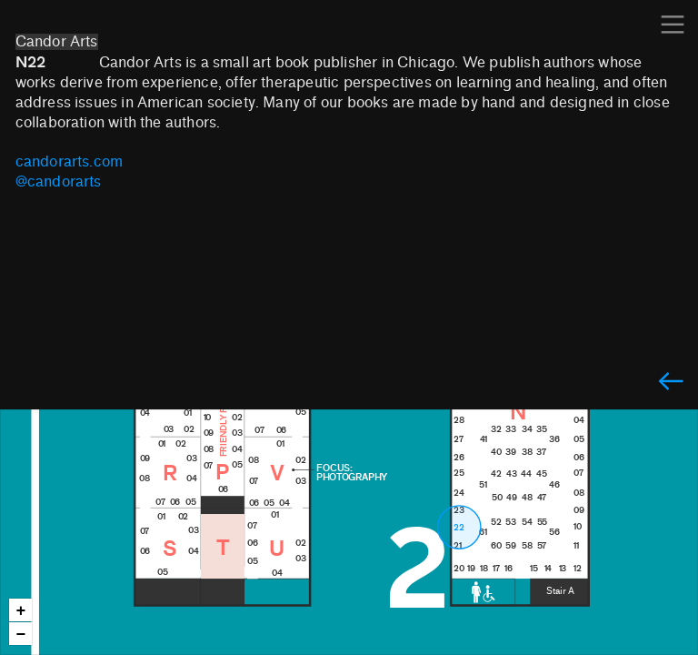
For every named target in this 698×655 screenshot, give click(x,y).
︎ (670, 382)
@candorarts (58, 182)
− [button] (21, 634)
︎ (672, 25)
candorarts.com (69, 162)
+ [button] (21, 610)
